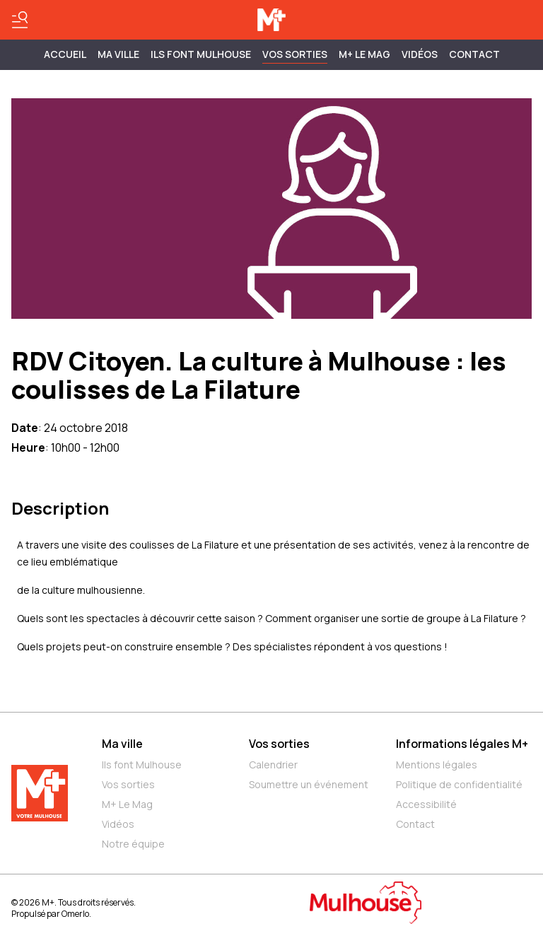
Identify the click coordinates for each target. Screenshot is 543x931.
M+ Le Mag (364, 54)
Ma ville (122, 743)
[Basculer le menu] (19, 19)
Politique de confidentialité (459, 784)
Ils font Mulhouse (142, 764)
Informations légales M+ (462, 743)
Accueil (65, 54)
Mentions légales (436, 764)
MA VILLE (118, 54)
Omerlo (75, 914)
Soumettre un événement (308, 784)
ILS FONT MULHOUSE (201, 54)
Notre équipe (133, 843)
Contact (474, 54)
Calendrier (273, 764)
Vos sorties (294, 54)
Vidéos (420, 54)
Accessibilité (426, 804)
